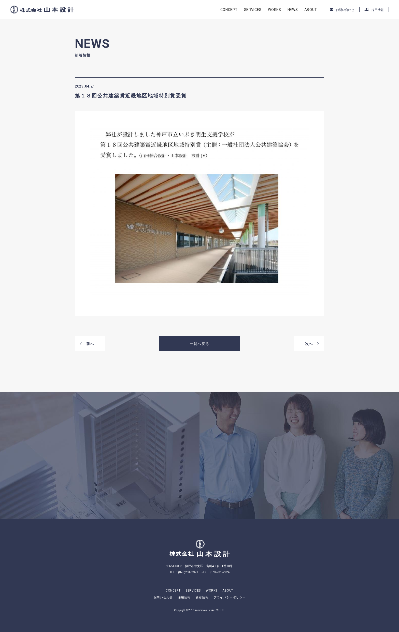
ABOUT (310, 10)
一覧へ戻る (199, 344)
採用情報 (184, 597)
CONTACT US (108, 478)
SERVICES (253, 10)
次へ (312, 344)
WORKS (274, 10)
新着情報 (202, 597)
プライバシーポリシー (229, 597)
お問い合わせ (163, 597)
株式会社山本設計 (42, 9)
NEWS (293, 10)
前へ (87, 344)
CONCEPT (229, 10)
